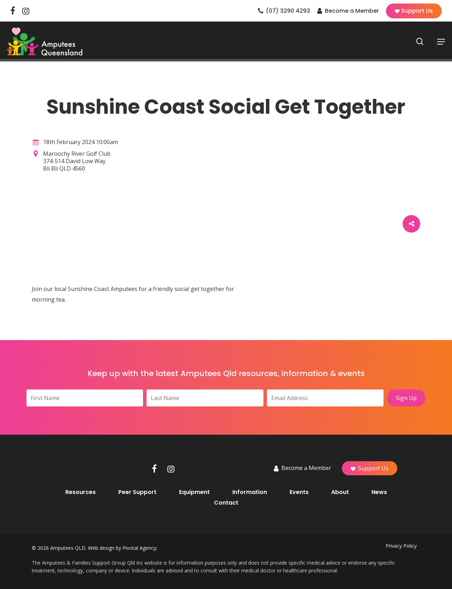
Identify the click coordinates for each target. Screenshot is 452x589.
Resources (80, 492)
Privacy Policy (401, 545)
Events (299, 492)
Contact (226, 503)
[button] (441, 43)
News (379, 492)
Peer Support (137, 492)
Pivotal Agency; (140, 548)
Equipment (194, 492)
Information (249, 492)
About (340, 492)
